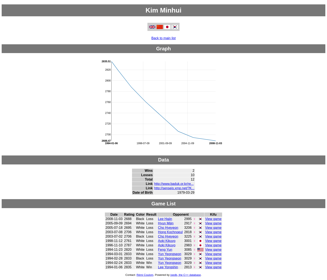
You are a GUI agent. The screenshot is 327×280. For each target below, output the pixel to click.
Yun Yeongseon (169, 254)
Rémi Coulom (145, 274)
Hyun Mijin (166, 223)
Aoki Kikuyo (167, 241)
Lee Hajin (165, 219)
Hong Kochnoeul (170, 232)
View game (213, 219)
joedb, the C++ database (185, 274)
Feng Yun (165, 249)
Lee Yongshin (168, 267)
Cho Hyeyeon (168, 227)
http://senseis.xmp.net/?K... (174, 188)
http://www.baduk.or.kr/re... (174, 184)
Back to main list (163, 38)
